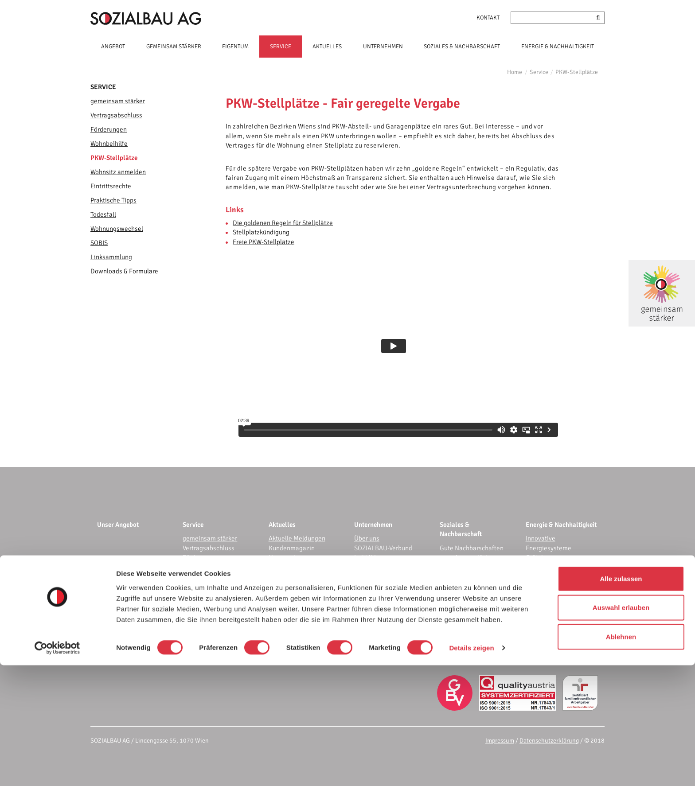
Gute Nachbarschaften (472, 548)
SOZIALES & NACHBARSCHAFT (462, 46)
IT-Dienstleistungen (382, 605)
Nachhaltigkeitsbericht (386, 643)
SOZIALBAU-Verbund (383, 548)
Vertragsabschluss (116, 115)
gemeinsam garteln (467, 567)
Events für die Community (476, 586)
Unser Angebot (118, 525)
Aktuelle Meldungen (297, 538)
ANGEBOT (113, 46)
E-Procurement (375, 615)
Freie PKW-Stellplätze (263, 242)
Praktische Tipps (113, 200)
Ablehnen (621, 757)
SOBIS (99, 243)
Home (514, 72)
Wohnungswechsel (116, 229)
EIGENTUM (235, 46)
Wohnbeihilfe (109, 144)
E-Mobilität (541, 586)
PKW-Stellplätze (576, 72)
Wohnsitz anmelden (118, 172)
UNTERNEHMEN (383, 46)
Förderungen (108, 129)
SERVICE (280, 46)
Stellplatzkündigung (261, 232)
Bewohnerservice (464, 615)
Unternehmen (373, 525)
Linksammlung (111, 257)
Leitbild (365, 557)
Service (539, 72)
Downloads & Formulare (124, 271)
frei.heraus (541, 576)
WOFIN (364, 576)
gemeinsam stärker (117, 101)
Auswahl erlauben (621, 728)
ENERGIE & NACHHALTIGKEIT (557, 46)
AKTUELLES (327, 46)
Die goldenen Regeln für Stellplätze (283, 223)
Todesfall (103, 214)
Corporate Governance (386, 634)
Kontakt (488, 17)
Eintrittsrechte (110, 186)
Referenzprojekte (378, 586)
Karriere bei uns (376, 652)
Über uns (366, 538)
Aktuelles (282, 525)
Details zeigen (471, 768)
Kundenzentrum (376, 595)
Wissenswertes (290, 567)
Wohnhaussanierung (554, 595)
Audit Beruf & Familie (384, 624)
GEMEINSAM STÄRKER (173, 46)
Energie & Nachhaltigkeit (561, 525)
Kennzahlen (371, 567)
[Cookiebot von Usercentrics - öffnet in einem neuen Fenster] (57, 768)
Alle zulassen (621, 699)
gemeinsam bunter (466, 576)
